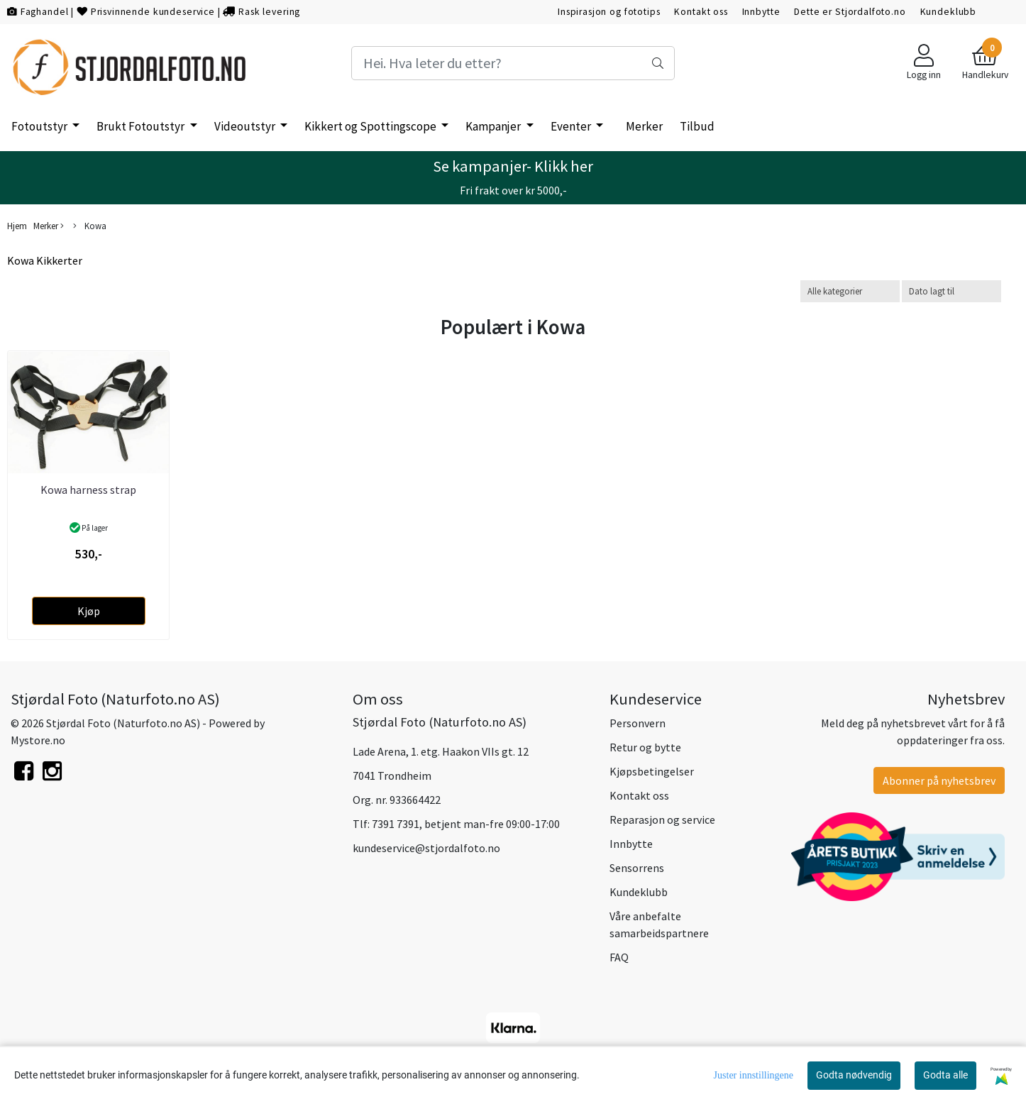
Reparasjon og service (662, 819)
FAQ (619, 957)
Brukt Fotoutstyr (141, 126)
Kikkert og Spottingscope (371, 126)
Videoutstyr (245, 126)
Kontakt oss (700, 12)
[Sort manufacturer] (850, 291)
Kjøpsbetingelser (651, 771)
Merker (644, 126)
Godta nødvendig (854, 1075)
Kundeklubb (948, 12)
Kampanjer (494, 126)
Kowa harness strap (88, 489)
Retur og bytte (645, 747)
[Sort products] (951, 291)
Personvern (637, 723)
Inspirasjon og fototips (609, 12)
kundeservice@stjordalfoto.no (426, 848)
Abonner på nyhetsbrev (939, 780)
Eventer (572, 126)
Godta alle (945, 1075)
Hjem (17, 225)
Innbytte (761, 12)
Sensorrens (636, 868)
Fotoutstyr (40, 126)
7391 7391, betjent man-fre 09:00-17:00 (466, 824)
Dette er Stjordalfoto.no (849, 12)
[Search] (512, 63)
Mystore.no (38, 740)
